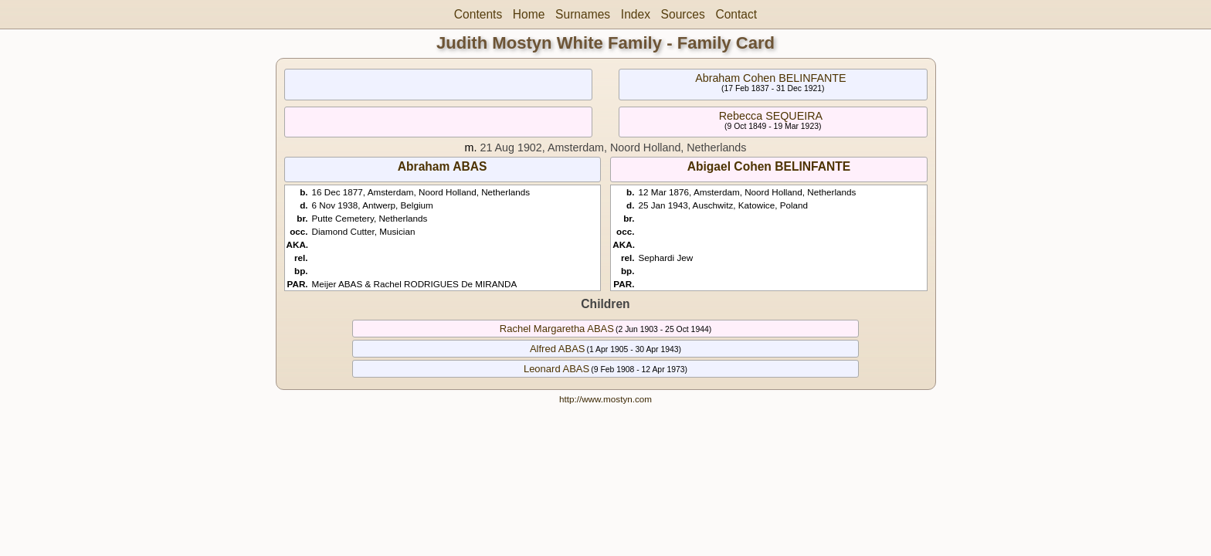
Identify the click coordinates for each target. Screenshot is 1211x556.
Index (635, 14)
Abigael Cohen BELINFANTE (768, 166)
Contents (478, 14)
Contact (736, 14)
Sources (683, 14)
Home (529, 14)
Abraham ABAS (442, 166)
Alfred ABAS (557, 348)
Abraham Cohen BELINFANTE (770, 78)
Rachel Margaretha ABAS (557, 328)
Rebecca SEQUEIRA (771, 116)
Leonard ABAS (556, 369)
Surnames (582, 14)
